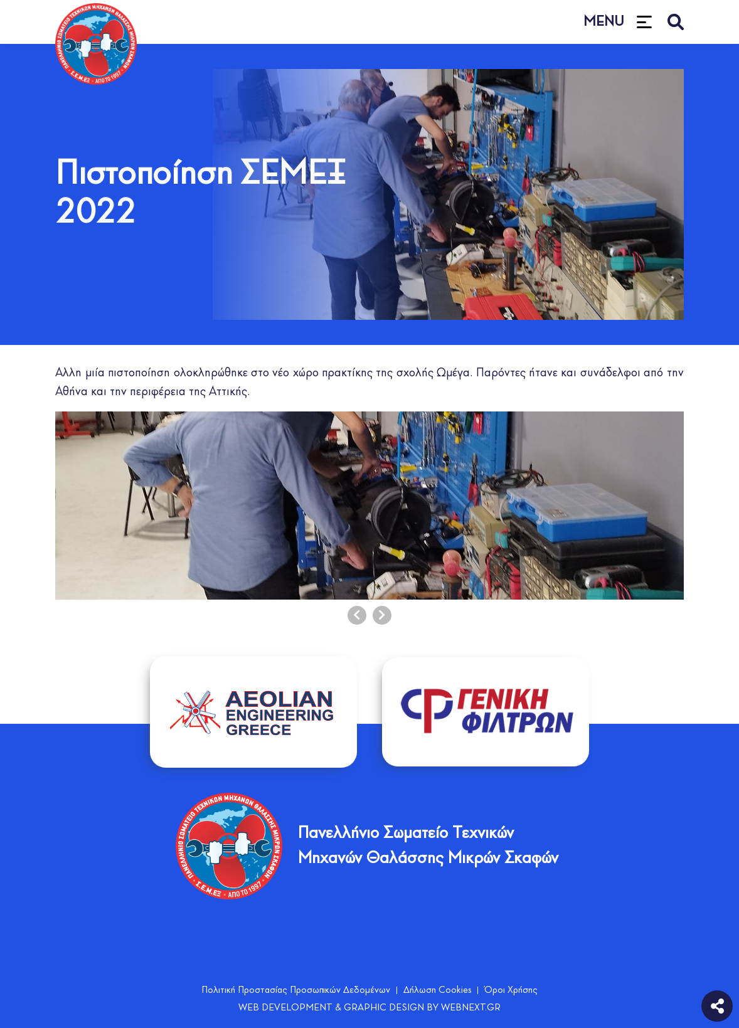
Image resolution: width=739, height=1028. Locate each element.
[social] (717, 1004)
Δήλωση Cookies (437, 990)
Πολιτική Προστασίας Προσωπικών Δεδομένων (295, 990)
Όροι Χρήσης (511, 990)
